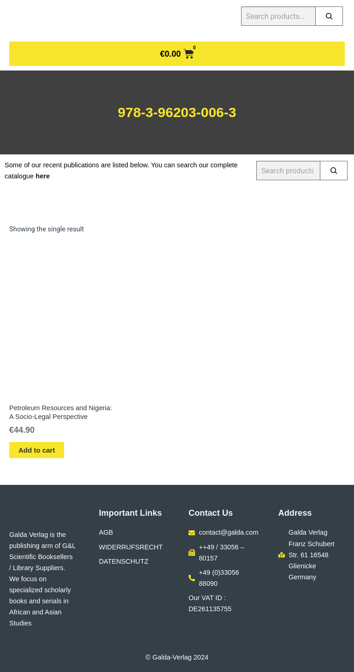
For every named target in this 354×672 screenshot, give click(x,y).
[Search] (329, 16)
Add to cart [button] (36, 450)
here (42, 176)
